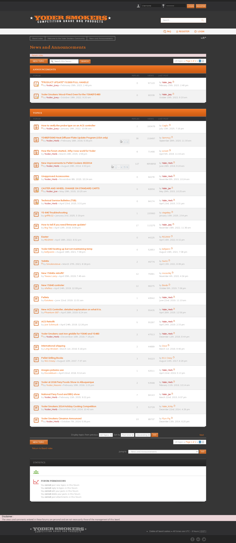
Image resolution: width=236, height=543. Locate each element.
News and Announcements (101, 38)
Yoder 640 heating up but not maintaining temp (66, 248)
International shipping (53, 345)
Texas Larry (50, 276)
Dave (164, 346)
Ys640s (45, 261)
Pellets (45, 297)
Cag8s (165, 125)
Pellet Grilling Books (52, 357)
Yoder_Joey (52, 85)
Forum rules (37, 55)
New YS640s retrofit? (52, 273)
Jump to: (123, 451)
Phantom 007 (51, 312)
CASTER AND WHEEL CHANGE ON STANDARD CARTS (70, 188)
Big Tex (48, 227)
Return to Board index (42, 448)
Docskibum (50, 373)
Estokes (48, 300)
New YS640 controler (52, 285)
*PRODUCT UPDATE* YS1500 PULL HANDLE (64, 82)
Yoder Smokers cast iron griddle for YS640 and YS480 (70, 333)
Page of (191, 61)
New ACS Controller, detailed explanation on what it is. (71, 309)
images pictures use (52, 370)
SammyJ (166, 137)
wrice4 (165, 151)
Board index (37, 38)
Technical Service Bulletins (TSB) (58, 200)
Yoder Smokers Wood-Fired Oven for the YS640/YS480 (70, 94)
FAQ (167, 31)
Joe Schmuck (51, 324)
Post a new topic (39, 61)
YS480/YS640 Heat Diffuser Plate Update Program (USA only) (74, 137)
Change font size (203, 38)
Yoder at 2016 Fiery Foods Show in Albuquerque (67, 382)
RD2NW (48, 239)
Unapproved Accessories (55, 176)
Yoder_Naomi (53, 385)
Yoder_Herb (52, 140)
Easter (44, 236)
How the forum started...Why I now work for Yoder (68, 150)
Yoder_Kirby (167, 406)
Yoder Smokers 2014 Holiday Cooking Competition (68, 406)
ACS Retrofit (48, 321)
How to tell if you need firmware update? (63, 224)
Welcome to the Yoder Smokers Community (66, 38)
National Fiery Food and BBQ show (60, 394)
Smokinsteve (53, 264)
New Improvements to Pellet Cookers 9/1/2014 (66, 163)
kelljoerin (49, 251)
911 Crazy (49, 360)
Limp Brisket (51, 348)
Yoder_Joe (52, 191)
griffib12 (48, 215)
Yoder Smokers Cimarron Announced (61, 418)
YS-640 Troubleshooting (54, 212)
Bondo (165, 285)
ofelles (48, 288)
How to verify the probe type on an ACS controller (68, 125)
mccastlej (166, 273)
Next (202, 435)
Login (199, 31)
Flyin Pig (166, 418)
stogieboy (166, 212)
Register (201, 6)
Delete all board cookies (160, 531)
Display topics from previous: (92, 434)
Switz (165, 261)
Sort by (124, 434)
